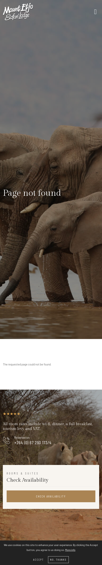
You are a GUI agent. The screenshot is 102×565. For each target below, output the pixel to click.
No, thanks (58, 559)
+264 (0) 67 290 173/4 (32, 442)
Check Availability (51, 496)
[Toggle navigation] (95, 11)
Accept (38, 559)
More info (70, 549)
